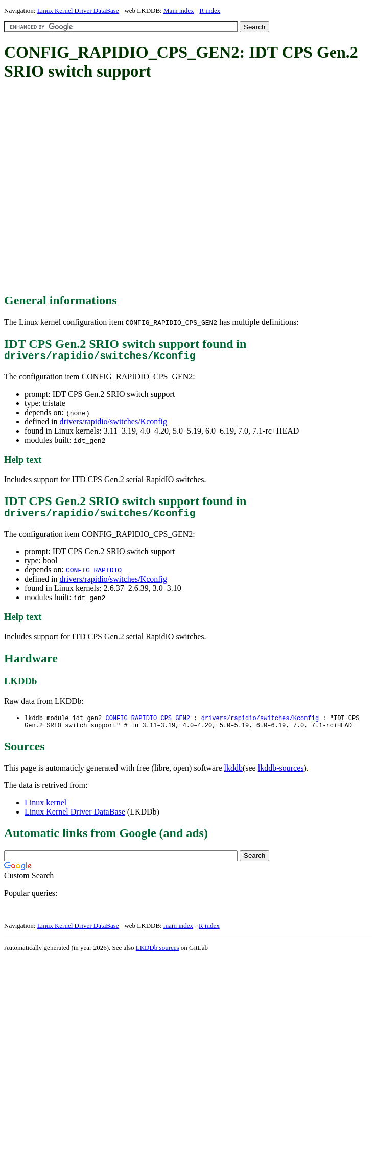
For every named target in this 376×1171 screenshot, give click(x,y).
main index (178, 933)
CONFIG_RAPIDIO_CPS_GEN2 (147, 723)
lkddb (233, 775)
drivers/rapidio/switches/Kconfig (113, 424)
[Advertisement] (96, 187)
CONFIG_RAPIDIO (94, 575)
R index (209, 10)
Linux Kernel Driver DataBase (78, 10)
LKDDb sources (157, 955)
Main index (178, 10)
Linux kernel (45, 809)
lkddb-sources (281, 775)
